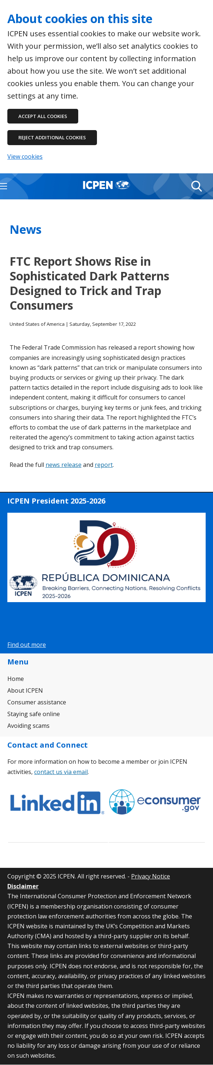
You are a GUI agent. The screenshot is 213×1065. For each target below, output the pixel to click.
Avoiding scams (28, 726)
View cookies (25, 156)
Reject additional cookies (52, 137)
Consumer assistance (36, 702)
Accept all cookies (42, 116)
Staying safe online (33, 714)
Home (15, 679)
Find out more (26, 645)
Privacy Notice (150, 876)
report (104, 465)
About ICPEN (25, 690)
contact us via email (61, 772)
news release (64, 465)
